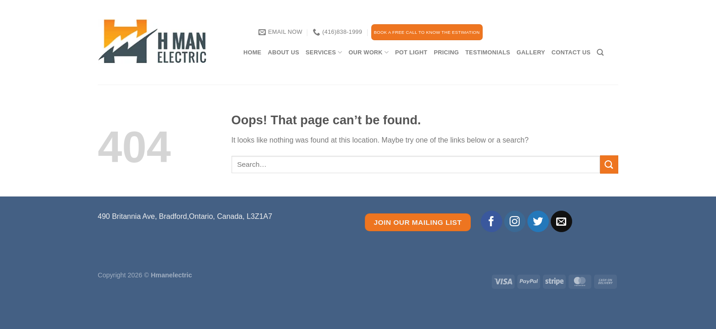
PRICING (446, 52)
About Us (283, 52)
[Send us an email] (561, 221)
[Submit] (609, 164)
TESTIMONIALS (487, 52)
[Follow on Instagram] (515, 221)
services (323, 52)
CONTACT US (571, 52)
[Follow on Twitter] (538, 221)
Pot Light (411, 52)
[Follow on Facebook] (491, 221)
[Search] (600, 52)
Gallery (530, 52)
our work (368, 52)
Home (252, 52)
